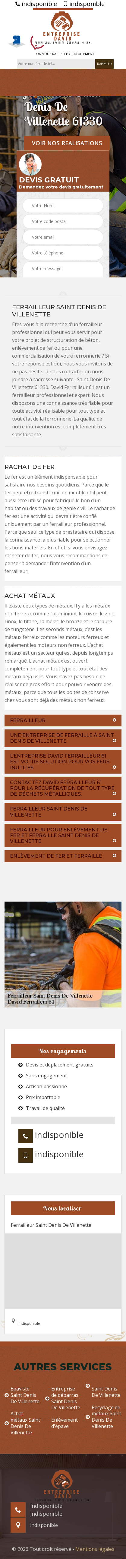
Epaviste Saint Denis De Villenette (22, 1395)
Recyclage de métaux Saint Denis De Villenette (103, 1417)
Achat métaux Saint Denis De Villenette (22, 1423)
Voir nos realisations (67, 142)
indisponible (36, 4)
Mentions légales (94, 1549)
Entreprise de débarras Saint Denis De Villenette (62, 1398)
